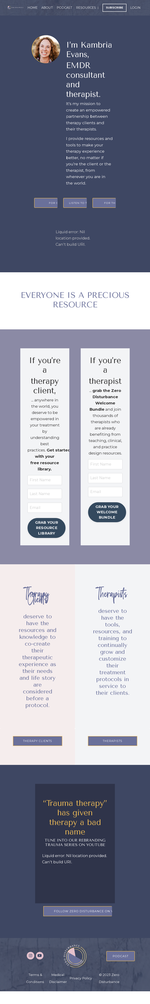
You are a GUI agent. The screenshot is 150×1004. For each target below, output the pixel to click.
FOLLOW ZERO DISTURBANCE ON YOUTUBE (91, 924)
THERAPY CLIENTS (37, 752)
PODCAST (64, 7)
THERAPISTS (112, 752)
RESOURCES (87, 7)
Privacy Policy (81, 991)
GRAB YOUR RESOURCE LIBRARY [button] (46, 530)
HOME (33, 7)
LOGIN (135, 7)
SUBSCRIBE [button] (114, 7)
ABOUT (47, 7)
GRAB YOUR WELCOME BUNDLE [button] (107, 520)
